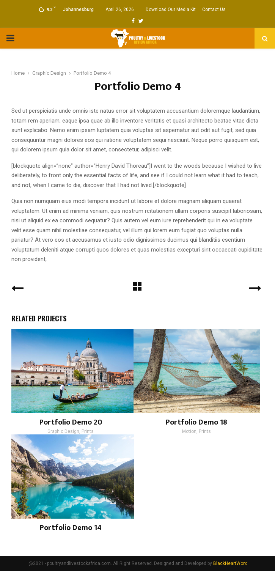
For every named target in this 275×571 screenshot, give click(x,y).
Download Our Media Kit (171, 9)
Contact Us (214, 9)
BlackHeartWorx (230, 563)
